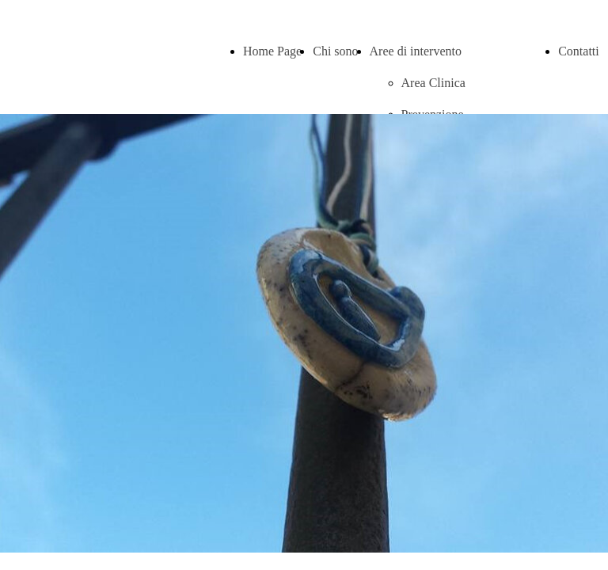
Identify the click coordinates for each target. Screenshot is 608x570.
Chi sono (335, 51)
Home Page (272, 51)
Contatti (578, 51)
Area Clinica (433, 82)
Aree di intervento (416, 51)
